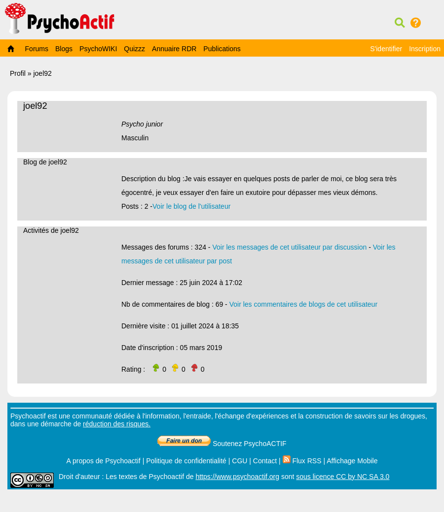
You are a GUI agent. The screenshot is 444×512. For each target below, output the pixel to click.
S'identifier (386, 49)
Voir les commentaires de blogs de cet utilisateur (303, 304)
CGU (239, 461)
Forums (36, 49)
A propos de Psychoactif (104, 461)
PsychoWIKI (98, 49)
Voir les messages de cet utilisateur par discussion (289, 247)
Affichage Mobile (352, 461)
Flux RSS (302, 461)
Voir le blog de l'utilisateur (191, 206)
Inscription (425, 49)
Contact (265, 461)
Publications (222, 49)
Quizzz (134, 49)
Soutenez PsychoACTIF (221, 444)
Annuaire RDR (174, 49)
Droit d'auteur (79, 476)
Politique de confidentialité (186, 461)
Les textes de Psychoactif (145, 476)
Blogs (64, 49)
